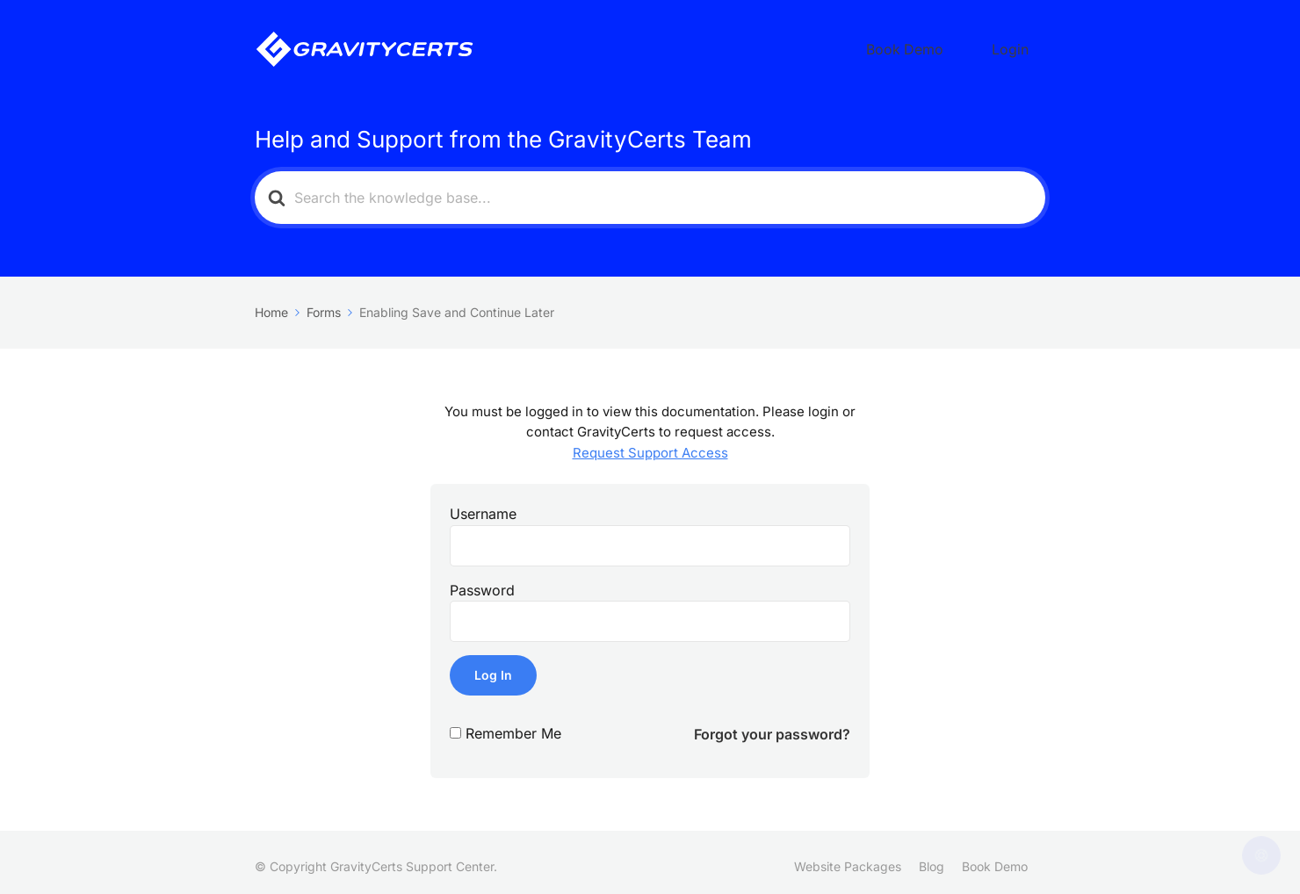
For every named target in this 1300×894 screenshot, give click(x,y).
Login (1021, 45)
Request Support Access (650, 444)
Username (483, 505)
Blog (931, 857)
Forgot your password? (772, 725)
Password (482, 581)
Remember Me (513, 724)
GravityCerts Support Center (412, 857)
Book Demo (940, 45)
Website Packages (847, 857)
